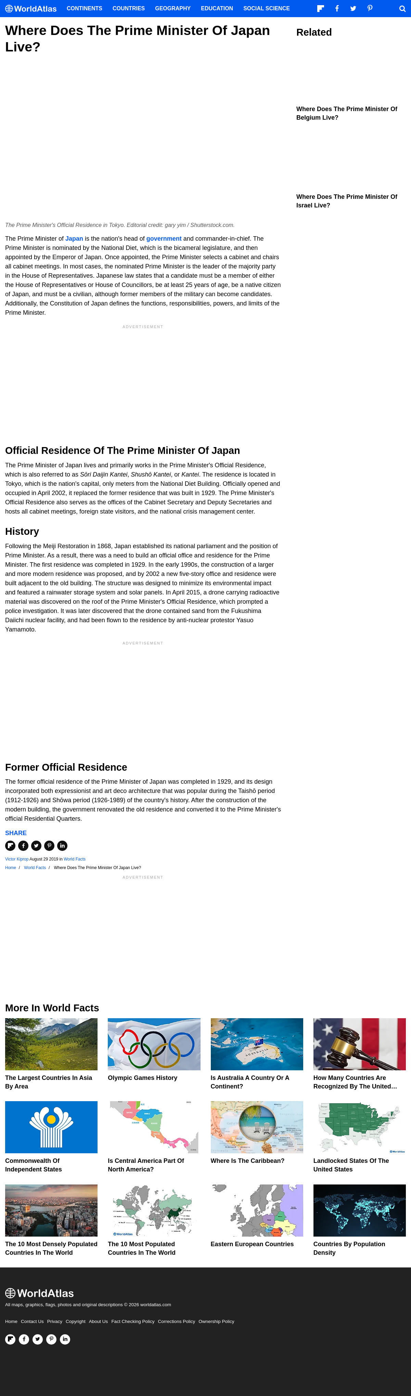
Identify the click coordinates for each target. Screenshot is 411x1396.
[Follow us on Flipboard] (10, 1339)
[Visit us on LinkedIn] (65, 1339)
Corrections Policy (176, 1321)
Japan (74, 238)
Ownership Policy (216, 1321)
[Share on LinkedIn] (62, 846)
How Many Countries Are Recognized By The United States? (352, 1086)
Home (11, 1321)
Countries (129, 8)
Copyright (76, 1321)
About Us (98, 1321)
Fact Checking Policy (132, 1321)
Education (217, 8)
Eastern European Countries (252, 1244)
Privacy (54, 1321)
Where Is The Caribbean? (248, 1160)
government (164, 238)
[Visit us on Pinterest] (51, 1339)
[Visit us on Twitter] (38, 1339)
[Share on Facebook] (23, 846)
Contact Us (32, 1321)
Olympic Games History (142, 1077)
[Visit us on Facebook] (24, 1339)
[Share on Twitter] (36, 846)
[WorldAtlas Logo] (33, 9)
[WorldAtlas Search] (402, 8)
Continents (84, 8)
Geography (173, 8)
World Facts (75, 859)
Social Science (266, 8)
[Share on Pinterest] (49, 846)
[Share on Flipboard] (10, 846)
